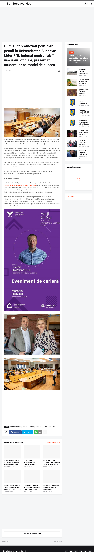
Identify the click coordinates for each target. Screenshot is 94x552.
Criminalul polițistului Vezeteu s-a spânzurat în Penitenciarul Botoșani (83, 153)
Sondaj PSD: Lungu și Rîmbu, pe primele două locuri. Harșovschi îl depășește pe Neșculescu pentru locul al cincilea (51, 487)
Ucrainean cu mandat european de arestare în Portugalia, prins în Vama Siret (83, 71)
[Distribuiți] (58, 70)
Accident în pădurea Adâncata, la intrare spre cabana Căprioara (83, 102)
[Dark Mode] (86, 3)
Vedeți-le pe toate (52, 442)
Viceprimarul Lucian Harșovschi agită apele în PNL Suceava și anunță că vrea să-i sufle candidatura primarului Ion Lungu (32, 487)
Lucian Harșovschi (15, 426)
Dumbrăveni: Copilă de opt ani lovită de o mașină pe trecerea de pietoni (83, 122)
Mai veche (57, 541)
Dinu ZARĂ (70, 196)
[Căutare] (91, 3)
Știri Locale (39, 426)
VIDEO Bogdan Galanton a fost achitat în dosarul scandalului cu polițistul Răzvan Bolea (84, 132)
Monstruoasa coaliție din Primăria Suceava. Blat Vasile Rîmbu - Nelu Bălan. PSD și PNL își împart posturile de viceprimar (12, 463)
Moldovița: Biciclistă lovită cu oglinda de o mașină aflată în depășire (84, 112)
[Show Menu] (3, 3)
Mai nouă (6, 541)
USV (54, 426)
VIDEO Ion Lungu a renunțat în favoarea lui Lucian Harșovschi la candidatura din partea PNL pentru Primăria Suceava (51, 463)
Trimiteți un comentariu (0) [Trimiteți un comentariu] (32, 533)
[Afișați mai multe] (45, 432)
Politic (25, 426)
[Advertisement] (47, 24)
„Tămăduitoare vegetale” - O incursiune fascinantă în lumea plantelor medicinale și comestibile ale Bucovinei (84, 81)
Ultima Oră (48, 426)
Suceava (31, 426)
